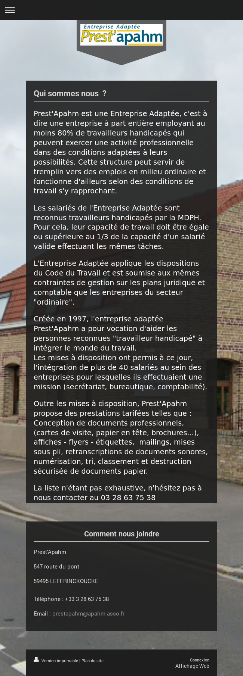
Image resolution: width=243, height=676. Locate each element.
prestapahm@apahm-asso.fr (88, 613)
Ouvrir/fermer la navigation (121, 10)
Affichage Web (192, 665)
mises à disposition (82, 357)
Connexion (199, 660)
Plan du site (92, 660)
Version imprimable (56, 660)
